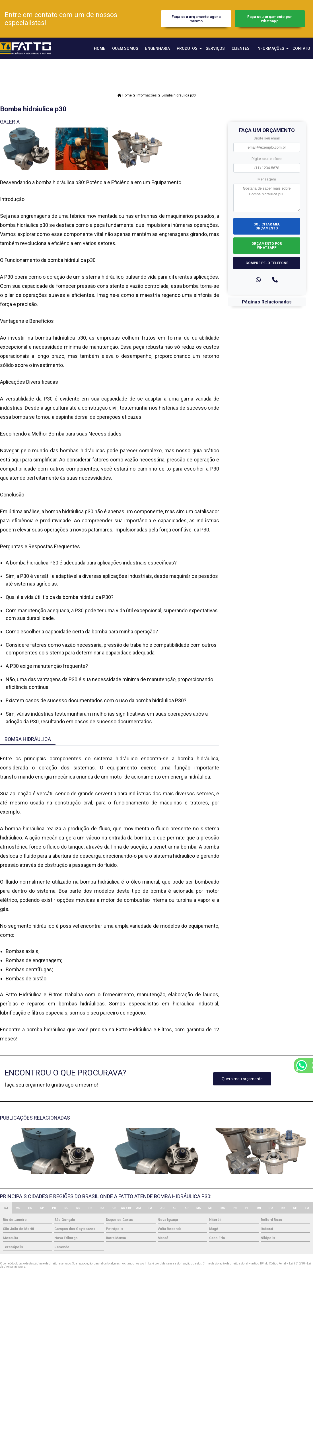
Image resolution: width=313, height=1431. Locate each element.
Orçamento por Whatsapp (267, 246)
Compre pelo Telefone (267, 263)
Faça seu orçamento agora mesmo (196, 19)
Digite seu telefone (267, 159)
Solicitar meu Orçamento (267, 226)
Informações (270, 48)
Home (99, 48)
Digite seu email (267, 138)
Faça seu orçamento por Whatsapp (269, 19)
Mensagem (267, 179)
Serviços (215, 48)
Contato (301, 48)
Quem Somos (125, 48)
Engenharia (157, 48)
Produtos (187, 48)
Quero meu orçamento (242, 1079)
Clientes (241, 48)
